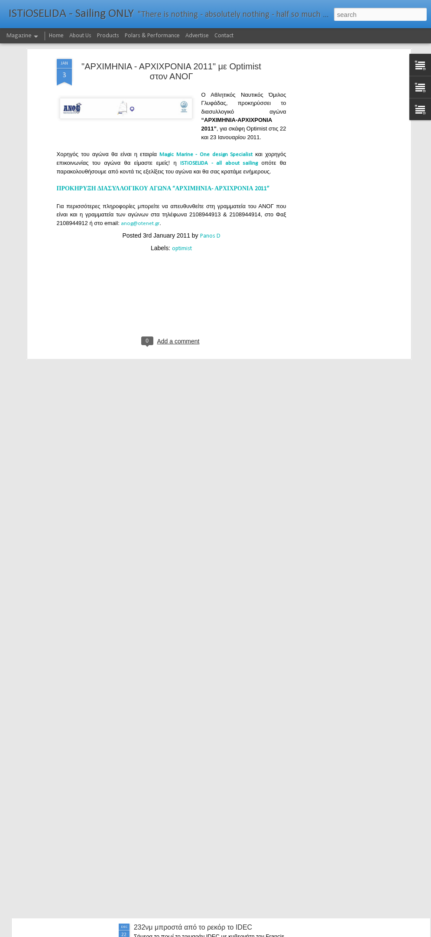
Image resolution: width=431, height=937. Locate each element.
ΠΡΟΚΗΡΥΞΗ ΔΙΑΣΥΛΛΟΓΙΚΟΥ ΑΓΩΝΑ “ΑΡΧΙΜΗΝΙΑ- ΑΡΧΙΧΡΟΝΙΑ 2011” (164, 126)
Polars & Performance (152, 36)
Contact (223, 36)
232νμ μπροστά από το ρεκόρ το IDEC (193, 927)
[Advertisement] (334, 132)
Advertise (197, 36)
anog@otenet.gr (140, 160)
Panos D (210, 173)
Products (108, 36)
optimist (182, 185)
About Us (80, 36)
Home (56, 36)
